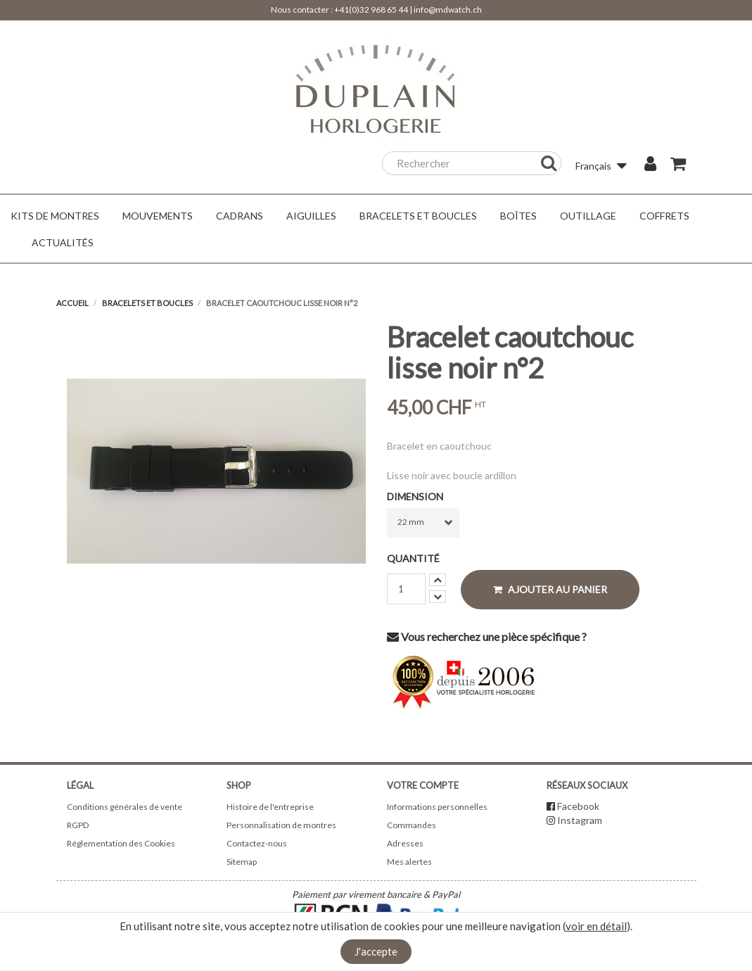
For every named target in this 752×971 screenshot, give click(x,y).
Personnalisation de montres (281, 825)
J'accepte (376, 951)
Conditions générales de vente (124, 806)
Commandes (411, 825)
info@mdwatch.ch (448, 9)
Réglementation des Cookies (121, 843)
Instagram (579, 820)
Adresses (405, 843)
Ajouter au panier (550, 589)
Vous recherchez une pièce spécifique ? (487, 636)
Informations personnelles (437, 806)
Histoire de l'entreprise (270, 806)
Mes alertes (409, 861)
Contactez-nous (257, 843)
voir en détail (596, 926)
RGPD (78, 825)
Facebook (578, 806)
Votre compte (423, 785)
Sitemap (242, 861)
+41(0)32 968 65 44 (371, 9)
